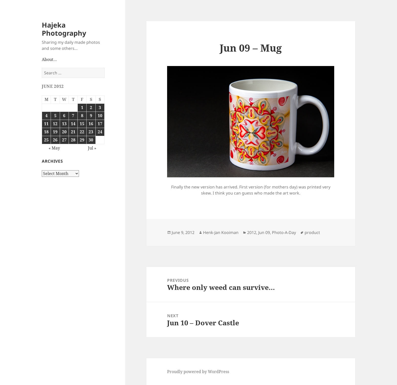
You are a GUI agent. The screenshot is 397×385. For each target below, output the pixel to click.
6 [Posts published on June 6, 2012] (64, 115)
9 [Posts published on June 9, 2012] (91, 115)
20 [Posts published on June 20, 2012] (64, 132)
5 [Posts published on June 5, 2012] (55, 115)
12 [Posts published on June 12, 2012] (55, 123)
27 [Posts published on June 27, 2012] (64, 140)
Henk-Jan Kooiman (221, 232)
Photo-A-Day (284, 232)
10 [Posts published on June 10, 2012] (100, 115)
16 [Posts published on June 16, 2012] (91, 123)
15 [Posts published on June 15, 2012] (82, 123)
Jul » (92, 148)
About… (49, 59)
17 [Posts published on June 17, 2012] (100, 123)
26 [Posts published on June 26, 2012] (55, 140)
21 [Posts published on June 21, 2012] (73, 132)
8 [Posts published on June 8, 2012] (82, 115)
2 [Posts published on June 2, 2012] (91, 107)
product (312, 232)
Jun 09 (264, 232)
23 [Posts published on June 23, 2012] (91, 132)
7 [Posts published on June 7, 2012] (73, 115)
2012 (251, 232)
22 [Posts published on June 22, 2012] (82, 132)
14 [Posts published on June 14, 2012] (73, 123)
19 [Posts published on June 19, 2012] (55, 132)
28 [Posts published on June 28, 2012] (73, 140)
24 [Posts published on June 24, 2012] (100, 132)
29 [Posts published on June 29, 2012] (82, 140)
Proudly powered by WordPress (198, 371)
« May (54, 148)
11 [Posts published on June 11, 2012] (46, 123)
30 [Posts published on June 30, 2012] (91, 140)
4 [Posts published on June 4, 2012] (46, 115)
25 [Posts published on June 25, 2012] (46, 140)
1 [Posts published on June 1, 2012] (82, 107)
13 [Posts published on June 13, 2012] (64, 123)
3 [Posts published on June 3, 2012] (100, 107)
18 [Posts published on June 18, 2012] (46, 132)
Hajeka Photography (64, 29)
